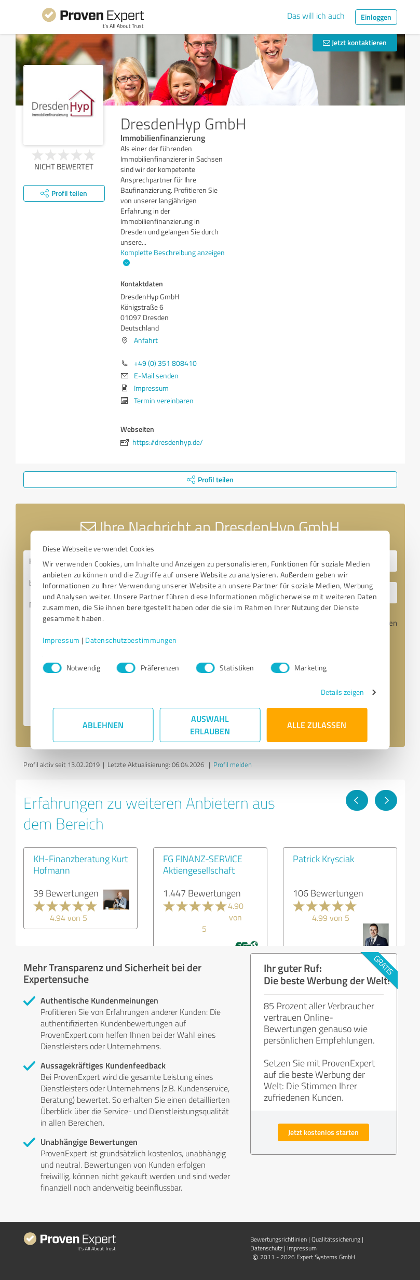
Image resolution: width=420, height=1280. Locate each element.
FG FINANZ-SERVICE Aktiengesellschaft (202, 864)
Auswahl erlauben (210, 724)
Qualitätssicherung (335, 1239)
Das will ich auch (316, 15)
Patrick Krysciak (323, 858)
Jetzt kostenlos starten (323, 1132)
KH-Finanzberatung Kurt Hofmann (80, 864)
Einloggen (376, 17)
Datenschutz (266, 1248)
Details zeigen (332, 692)
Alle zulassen (317, 725)
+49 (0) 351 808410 (165, 363)
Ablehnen (103, 725)
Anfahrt (146, 340)
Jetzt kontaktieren (355, 42)
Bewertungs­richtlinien (278, 1239)
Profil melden (232, 764)
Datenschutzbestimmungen (141, 640)
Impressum (71, 640)
